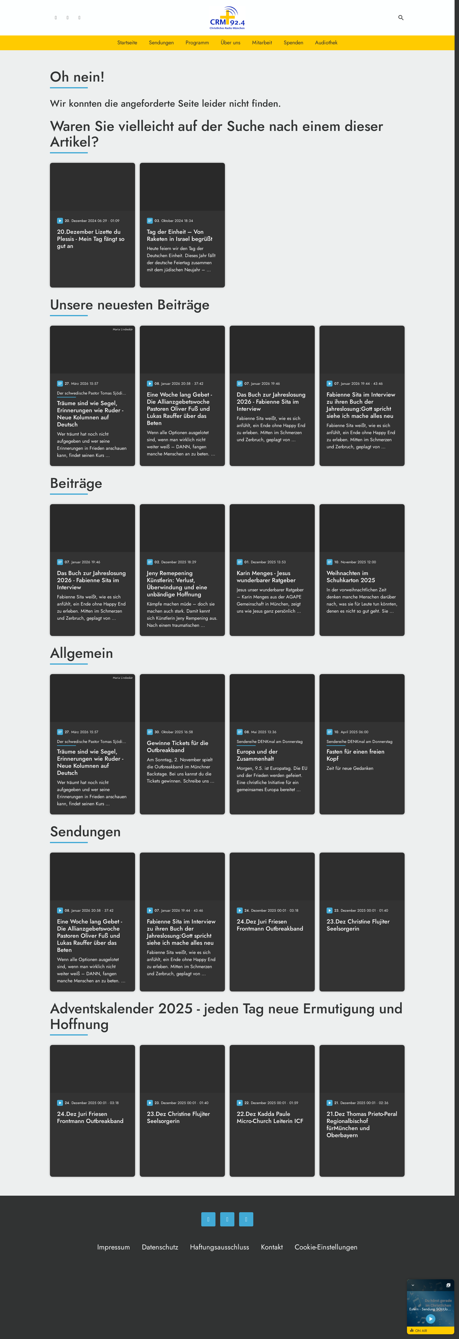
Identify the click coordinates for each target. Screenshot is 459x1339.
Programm (197, 42)
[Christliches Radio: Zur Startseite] (227, 18)
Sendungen (161, 42)
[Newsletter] (79, 18)
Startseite (127, 42)
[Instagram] (68, 18)
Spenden (293, 42)
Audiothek (326, 42)
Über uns (230, 42)
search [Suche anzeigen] (401, 17)
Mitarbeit (262, 42)
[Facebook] (56, 18)
